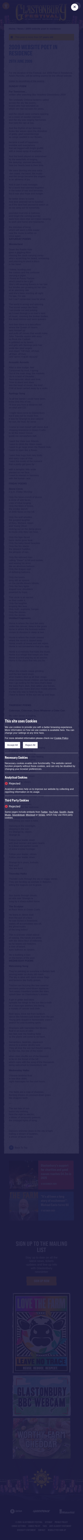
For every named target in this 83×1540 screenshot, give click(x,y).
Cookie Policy (61, 738)
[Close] (74, 7)
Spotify (62, 812)
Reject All (30, 745)
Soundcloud (18, 815)
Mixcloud (30, 815)
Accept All (12, 745)
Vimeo (41, 815)
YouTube (53, 812)
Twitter (44, 812)
